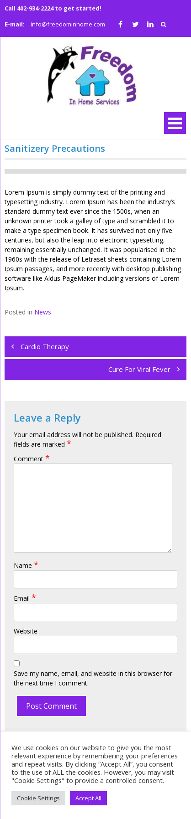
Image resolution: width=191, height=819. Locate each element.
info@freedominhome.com (68, 24)
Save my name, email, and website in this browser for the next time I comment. (93, 678)
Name (26, 565)
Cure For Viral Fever (139, 369)
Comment (32, 459)
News (42, 312)
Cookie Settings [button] (38, 798)
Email (25, 598)
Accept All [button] (88, 798)
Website (25, 631)
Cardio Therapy (45, 346)
